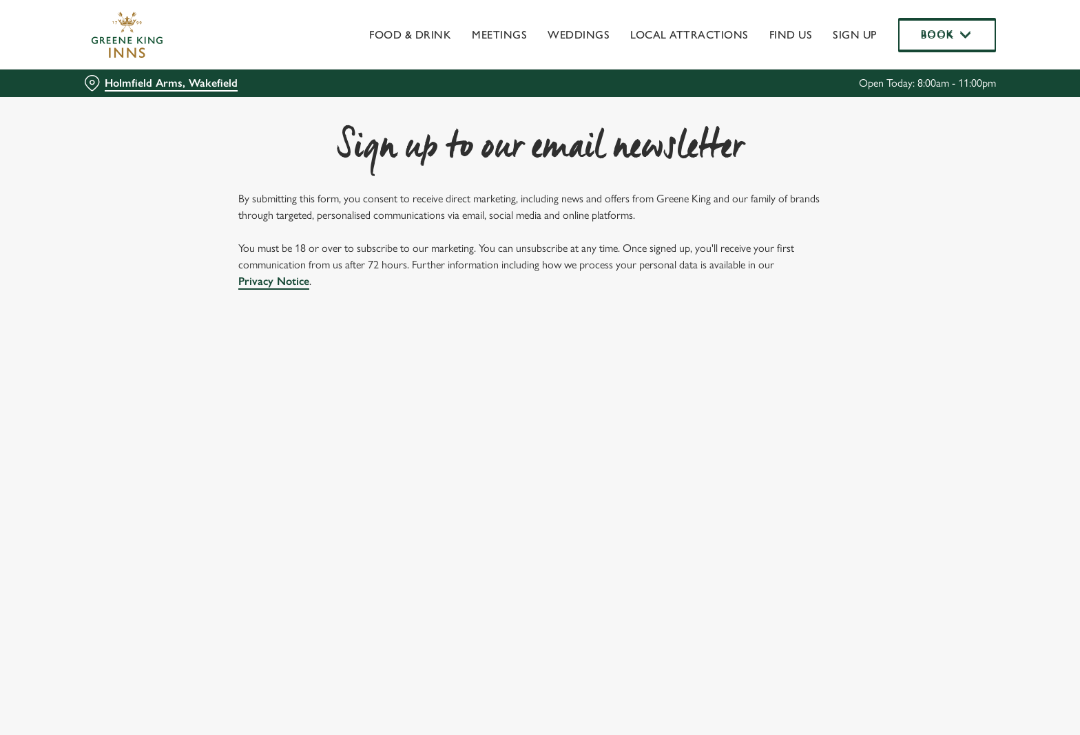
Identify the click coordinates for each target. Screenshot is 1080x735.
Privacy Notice (273, 281)
